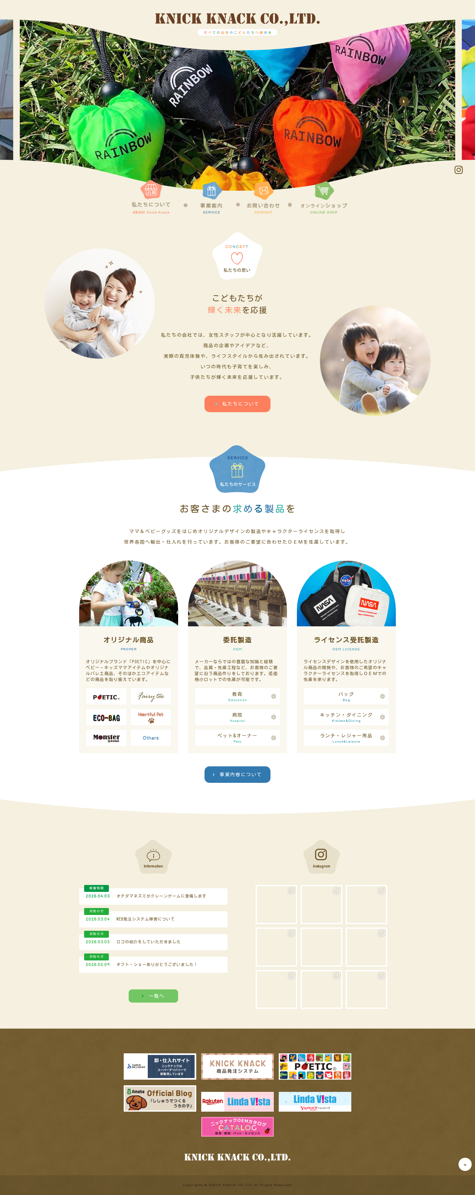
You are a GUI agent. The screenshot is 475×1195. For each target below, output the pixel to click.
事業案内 (211, 197)
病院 (237, 718)
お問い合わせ (263, 197)
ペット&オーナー (237, 738)
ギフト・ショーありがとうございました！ (157, 964)
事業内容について (241, 774)
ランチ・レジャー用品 (346, 738)
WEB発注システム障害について (145, 919)
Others (151, 738)
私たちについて (151, 197)
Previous (71, 101)
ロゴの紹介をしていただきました (148, 942)
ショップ (324, 197)
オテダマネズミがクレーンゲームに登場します (161, 896)
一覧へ (157, 996)
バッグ (346, 697)
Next (404, 101)
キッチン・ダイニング (346, 718)
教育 (237, 697)
